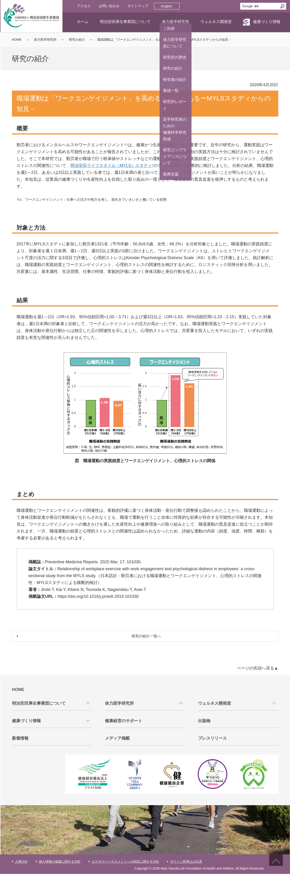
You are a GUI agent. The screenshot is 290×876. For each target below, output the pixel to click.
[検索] (259, 6)
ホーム (83, 22)
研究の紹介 (77, 39)
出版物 (204, 723)
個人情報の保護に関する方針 (60, 863)
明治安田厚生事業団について (125, 22)
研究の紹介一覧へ (147, 637)
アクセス (84, 6)
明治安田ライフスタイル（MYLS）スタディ (112, 165)
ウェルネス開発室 (216, 22)
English (166, 6)
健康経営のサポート (123, 723)
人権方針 (21, 863)
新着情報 (20, 740)
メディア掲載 (117, 740)
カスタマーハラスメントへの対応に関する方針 (125, 863)
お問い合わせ (109, 6)
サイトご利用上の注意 (186, 863)
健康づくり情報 (266, 22)
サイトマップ (137, 6)
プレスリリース (212, 740)
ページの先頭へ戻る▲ (257, 670)
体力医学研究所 (175, 22)
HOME (17, 39)
